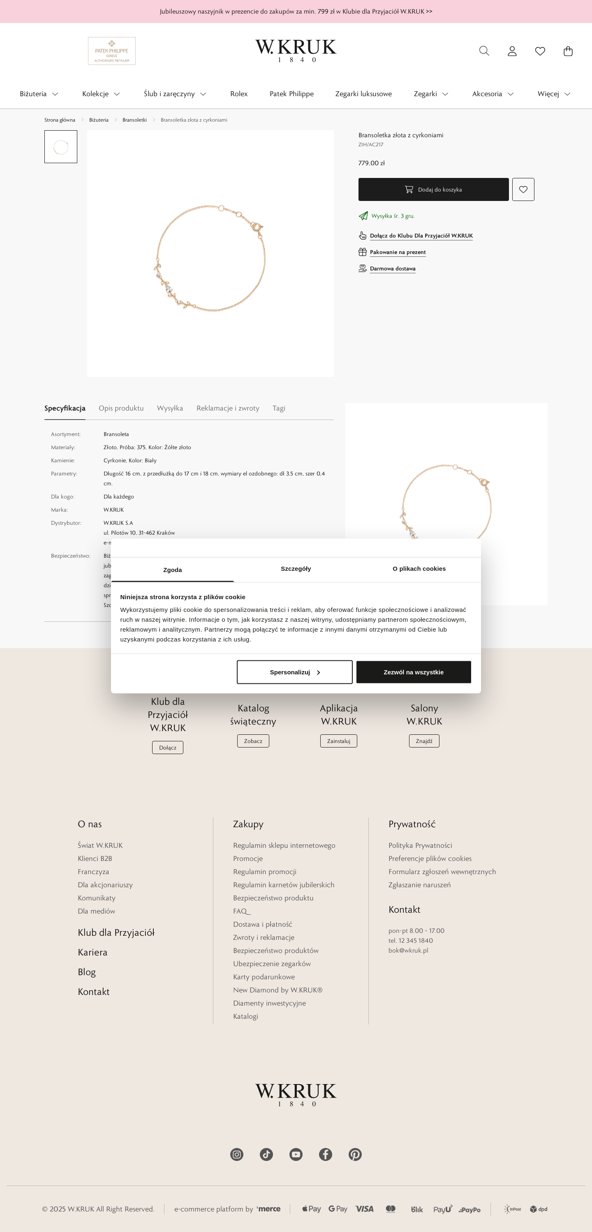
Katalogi (245, 1016)
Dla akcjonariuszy (105, 884)
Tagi (279, 408)
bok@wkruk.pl (408, 950)
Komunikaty (97, 897)
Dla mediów (96, 911)
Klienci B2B (95, 858)
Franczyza (93, 871)
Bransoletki (135, 119)
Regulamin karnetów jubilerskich (284, 884)
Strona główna (59, 119)
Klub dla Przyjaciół (116, 932)
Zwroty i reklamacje (263, 937)
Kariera (93, 952)
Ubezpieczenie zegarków (272, 963)
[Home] (296, 50)
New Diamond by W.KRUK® (278, 989)
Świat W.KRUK (100, 845)
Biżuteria (99, 119)
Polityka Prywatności (420, 845)
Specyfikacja (65, 408)
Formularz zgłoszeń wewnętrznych (442, 871)
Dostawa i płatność (262, 924)
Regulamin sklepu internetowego (284, 845)
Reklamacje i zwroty (228, 408)
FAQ (240, 911)
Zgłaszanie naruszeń (419, 884)
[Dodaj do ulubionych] (523, 189)
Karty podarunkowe (264, 976)
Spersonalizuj (295, 671)
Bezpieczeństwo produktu (273, 897)
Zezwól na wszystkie (414, 671)
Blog (87, 972)
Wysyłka (170, 408)
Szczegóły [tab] (296, 568)
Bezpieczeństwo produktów (276, 950)
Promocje (248, 858)
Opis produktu (121, 408)
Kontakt (94, 991)
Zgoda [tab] (172, 569)
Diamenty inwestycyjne (269, 1003)
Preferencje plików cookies (430, 858)
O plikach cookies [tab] (419, 568)
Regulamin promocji (264, 871)
